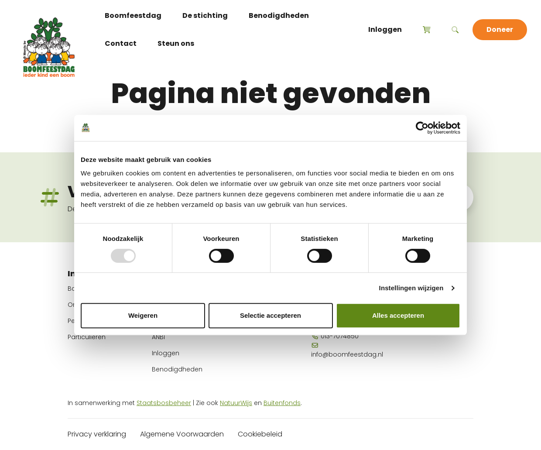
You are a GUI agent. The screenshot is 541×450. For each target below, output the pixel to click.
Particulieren (87, 337)
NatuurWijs (236, 402)
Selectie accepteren (270, 315)
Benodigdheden (279, 15)
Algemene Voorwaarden (182, 434)
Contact (121, 43)
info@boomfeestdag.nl (347, 350)
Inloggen (385, 29)
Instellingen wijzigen (411, 288)
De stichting (205, 15)
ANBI (158, 337)
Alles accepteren (398, 315)
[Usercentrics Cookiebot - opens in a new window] (422, 127)
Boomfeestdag (133, 15)
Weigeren (143, 315)
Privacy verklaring (97, 434)
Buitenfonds (282, 402)
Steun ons (176, 43)
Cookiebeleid (260, 434)
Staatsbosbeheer (164, 402)
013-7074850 (335, 336)
